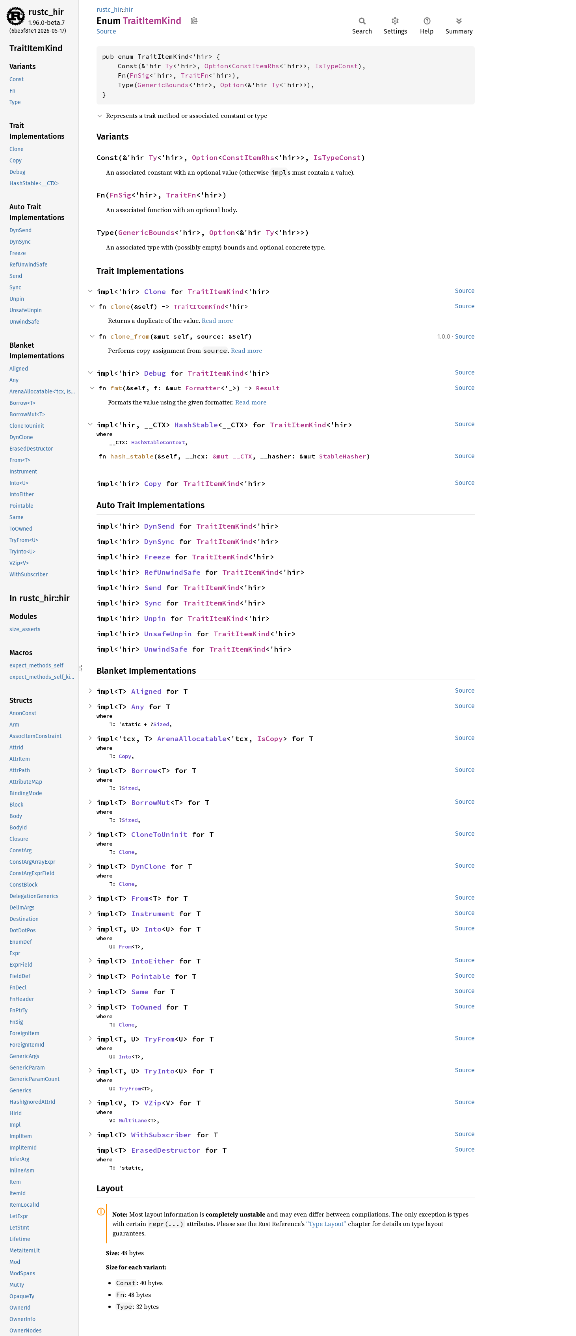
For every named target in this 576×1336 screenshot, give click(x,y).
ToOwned (146, 1007)
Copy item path (194, 20)
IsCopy (270, 738)
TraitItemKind (216, 291)
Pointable (150, 976)
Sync (153, 602)
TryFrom (159, 1038)
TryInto (159, 1070)
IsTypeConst (336, 66)
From (140, 898)
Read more (217, 320)
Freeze (157, 556)
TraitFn (194, 75)
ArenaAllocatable (192, 738)
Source (106, 31)
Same (140, 991)
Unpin (155, 618)
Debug (155, 373)
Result (268, 388)
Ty (169, 66)
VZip (153, 1102)
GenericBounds (163, 85)
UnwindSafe (166, 649)
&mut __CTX (232, 456)
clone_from (130, 336)
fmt (116, 388)
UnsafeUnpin (168, 633)
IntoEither (153, 960)
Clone (155, 291)
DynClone (148, 866)
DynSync (159, 541)
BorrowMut (150, 802)
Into (153, 929)
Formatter (203, 388)
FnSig (139, 75)
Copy (153, 483)
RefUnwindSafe (172, 572)
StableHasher (342, 456)
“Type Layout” (326, 1223)
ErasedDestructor (166, 1150)
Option (216, 66)
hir (129, 9)
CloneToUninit (159, 834)
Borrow (144, 770)
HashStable (196, 424)
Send (153, 587)
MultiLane (133, 1120)
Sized (161, 724)
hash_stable (132, 456)
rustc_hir (46, 12)
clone (120, 306)
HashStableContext (158, 442)
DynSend (159, 526)
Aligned (146, 691)
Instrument (153, 913)
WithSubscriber (161, 1134)
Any (137, 706)
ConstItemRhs (255, 66)
